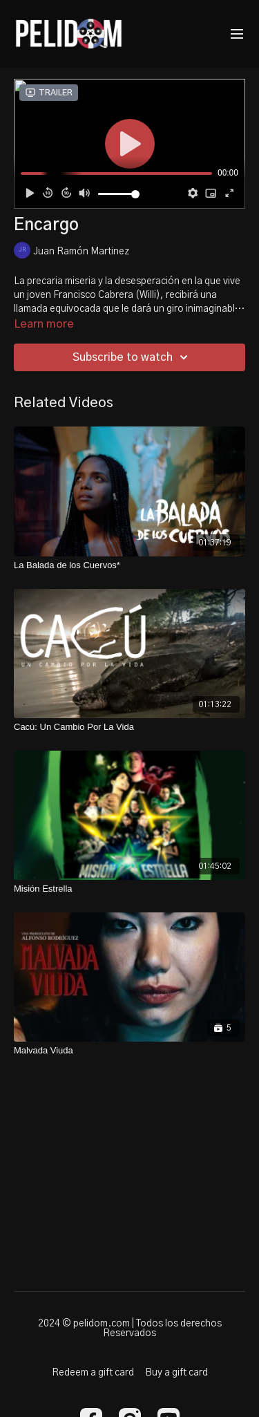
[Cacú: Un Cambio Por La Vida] (129, 727)
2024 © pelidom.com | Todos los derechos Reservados (130, 1328)
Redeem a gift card (93, 1373)
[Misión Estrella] (129, 889)
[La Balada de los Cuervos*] (129, 565)
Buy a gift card (176, 1373)
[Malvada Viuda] (129, 1051)
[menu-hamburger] (237, 34)
